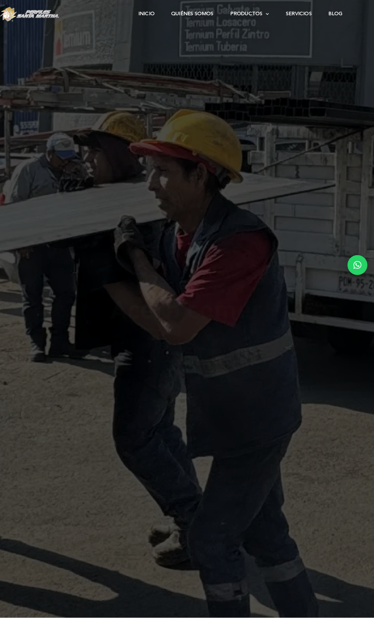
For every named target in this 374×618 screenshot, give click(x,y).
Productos (249, 14)
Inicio (146, 14)
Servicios (299, 14)
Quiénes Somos (192, 14)
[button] (357, 265)
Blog (335, 14)
